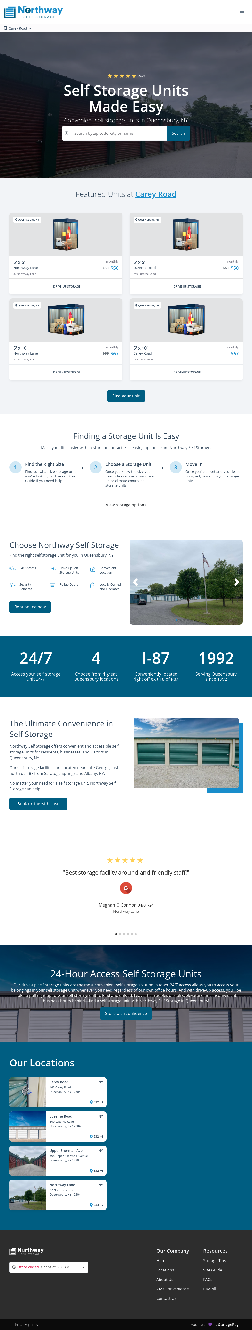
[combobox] (48, 1267)
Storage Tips (214, 1260)
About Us (164, 1279)
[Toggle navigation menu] (243, 12)
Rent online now (30, 607)
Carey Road (155, 194)
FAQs (207, 1279)
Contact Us (166, 1298)
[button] (176, 620)
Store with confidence (126, 1013)
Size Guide (212, 1270)
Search (178, 133)
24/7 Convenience (172, 1289)
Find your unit (126, 396)
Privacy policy (26, 1324)
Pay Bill (209, 1289)
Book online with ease (38, 803)
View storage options (126, 505)
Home (162, 1260)
